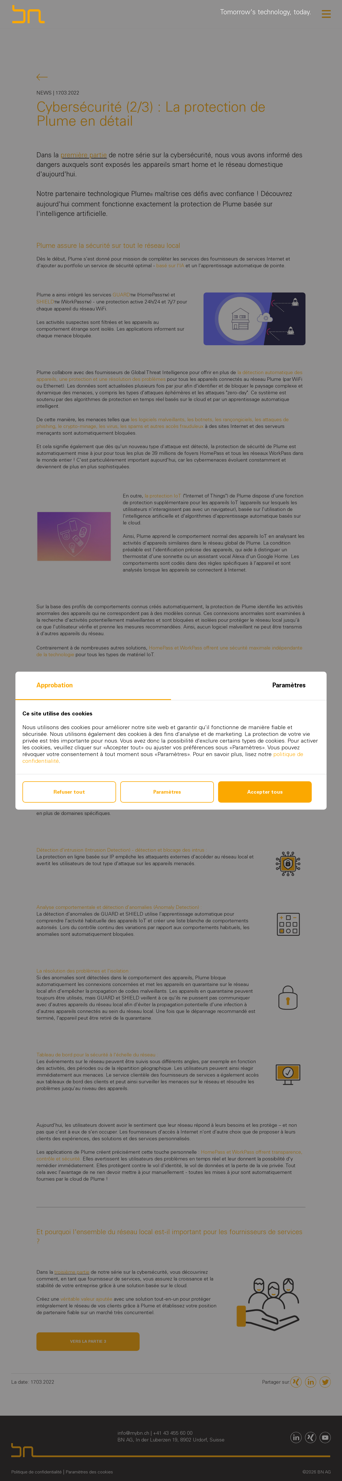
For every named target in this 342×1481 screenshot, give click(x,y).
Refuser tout (69, 792)
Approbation (54, 685)
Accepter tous (265, 792)
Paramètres (289, 685)
